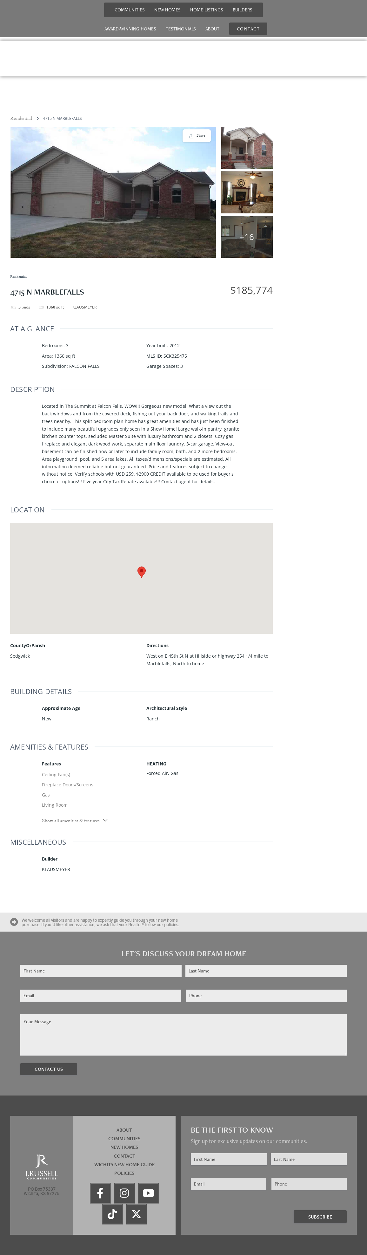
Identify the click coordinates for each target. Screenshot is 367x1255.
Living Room (55, 805)
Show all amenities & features (75, 820)
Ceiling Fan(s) (56, 774)
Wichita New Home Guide (124, 1164)
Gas (46, 795)
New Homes (167, 10)
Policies (124, 1173)
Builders (242, 10)
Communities (130, 10)
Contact (124, 1156)
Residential (21, 118)
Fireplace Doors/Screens (67, 785)
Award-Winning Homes (130, 29)
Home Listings (206, 10)
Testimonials (181, 29)
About (212, 29)
